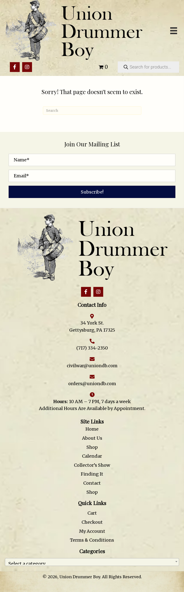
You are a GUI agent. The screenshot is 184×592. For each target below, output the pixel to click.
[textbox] (92, 562)
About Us (92, 438)
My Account (92, 531)
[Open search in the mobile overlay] (148, 67)
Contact (92, 483)
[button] (15, 67)
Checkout (92, 522)
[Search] (92, 110)
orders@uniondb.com (92, 383)
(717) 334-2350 (92, 348)
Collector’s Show (92, 465)
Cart (92, 513)
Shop (92, 447)
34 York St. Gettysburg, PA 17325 (92, 326)
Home (92, 429)
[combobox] (92, 562)
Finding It (92, 474)
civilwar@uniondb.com (92, 365)
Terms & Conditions (92, 540)
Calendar (92, 456)
